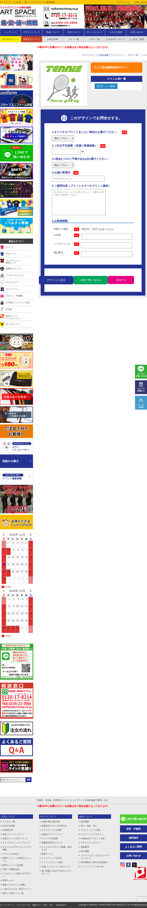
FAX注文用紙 (9, 826)
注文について (73, 32)
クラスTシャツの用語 (52, 830)
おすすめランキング (115, 39)
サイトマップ (123, 2)
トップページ (10, 32)
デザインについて (31, 32)
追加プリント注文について (15, 838)
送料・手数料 (133, 829)
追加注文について (31, 39)
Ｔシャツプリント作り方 (92, 866)
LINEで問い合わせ (91, 284)
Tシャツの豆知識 (50, 838)
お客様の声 (8, 830)
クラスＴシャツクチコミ (92, 834)
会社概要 (85, 821)
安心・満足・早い (89, 826)
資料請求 (133, 838)
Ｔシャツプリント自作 (52, 862)
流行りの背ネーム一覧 (13, 893)
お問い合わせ (140, 2)
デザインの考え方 (11, 854)
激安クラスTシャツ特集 (14, 885)
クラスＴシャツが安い (91, 830)
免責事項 (85, 847)
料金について (52, 32)
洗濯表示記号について (52, 842)
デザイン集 (94, 39)
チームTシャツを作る (52, 858)
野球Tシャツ (8, 880)
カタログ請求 (115, 32)
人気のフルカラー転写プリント (17, 889)
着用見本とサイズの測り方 (54, 826)
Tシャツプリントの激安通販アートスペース (102, 55)
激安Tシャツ (47, 854)
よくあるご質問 (133, 846)
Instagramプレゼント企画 (93, 838)
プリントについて (94, 32)
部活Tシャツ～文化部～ (14, 865)
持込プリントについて (13, 834)
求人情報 (85, 851)
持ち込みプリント (10, 39)
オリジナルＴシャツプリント (16, 842)
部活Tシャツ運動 (106, 86)
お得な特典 (52, 39)
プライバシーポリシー (91, 842)
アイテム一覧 (9, 821)
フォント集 (73, 39)
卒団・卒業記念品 (11, 869)
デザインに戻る (56, 284)
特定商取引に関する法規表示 (94, 862)
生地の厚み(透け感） (51, 821)
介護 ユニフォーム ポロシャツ (56, 866)
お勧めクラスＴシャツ (52, 834)
